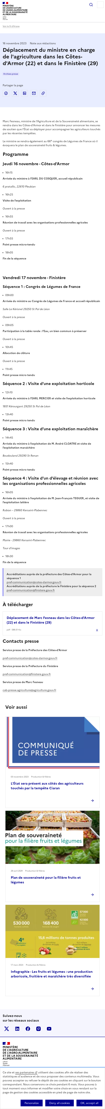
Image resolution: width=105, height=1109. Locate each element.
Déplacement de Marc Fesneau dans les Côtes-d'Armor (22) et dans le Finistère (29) (51, 620)
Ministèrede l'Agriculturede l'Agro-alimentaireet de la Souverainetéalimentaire (15, 10)
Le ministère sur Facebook (28, 1029)
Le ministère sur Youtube (49, 1029)
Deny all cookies (59, 1103)
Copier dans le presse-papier (43, 93)
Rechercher (91, 4)
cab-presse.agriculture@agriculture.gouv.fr (29, 690)
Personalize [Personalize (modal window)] (32, 1103)
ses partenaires (24, 1072)
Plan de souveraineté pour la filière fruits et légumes (46, 880)
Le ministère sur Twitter (7, 1029)
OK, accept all (89, 1103)
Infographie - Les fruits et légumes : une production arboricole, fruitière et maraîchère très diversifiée (52, 974)
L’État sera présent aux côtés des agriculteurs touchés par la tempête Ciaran (47, 786)
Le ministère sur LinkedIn (17, 1029)
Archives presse (10, 73)
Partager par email (34, 93)
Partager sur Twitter (15, 93)
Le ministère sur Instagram (38, 1029)
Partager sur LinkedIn (24, 93)
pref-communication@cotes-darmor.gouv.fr (30, 658)
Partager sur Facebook (6, 93)
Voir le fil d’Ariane (11, 26)
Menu (100, 4)
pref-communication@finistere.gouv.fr (27, 674)
